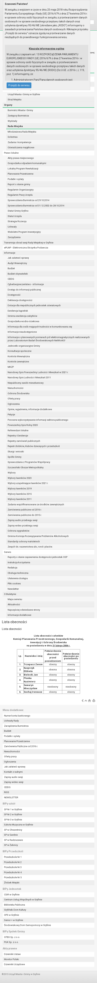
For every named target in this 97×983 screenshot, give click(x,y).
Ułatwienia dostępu (18, 578)
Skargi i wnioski (16, 451)
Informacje (9, 252)
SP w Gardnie (11, 834)
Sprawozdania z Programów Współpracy (29, 462)
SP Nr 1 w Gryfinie (13, 809)
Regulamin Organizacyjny (21, 189)
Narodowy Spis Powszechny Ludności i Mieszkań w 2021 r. (38, 372)
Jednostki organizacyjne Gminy (24, 345)
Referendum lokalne (18, 430)
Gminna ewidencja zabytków (22, 316)
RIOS (6, 792)
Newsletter (13, 589)
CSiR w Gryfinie (11, 894)
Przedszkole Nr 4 (13, 872)
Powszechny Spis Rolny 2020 (23, 425)
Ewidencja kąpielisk (18, 310)
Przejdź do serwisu (19, 85)
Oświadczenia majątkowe (21, 147)
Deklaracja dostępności (20, 300)
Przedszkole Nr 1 (13, 857)
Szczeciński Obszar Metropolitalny (26, 467)
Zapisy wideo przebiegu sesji (23, 525)
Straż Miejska (14, 99)
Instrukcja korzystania (19, 562)
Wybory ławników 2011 (20, 499)
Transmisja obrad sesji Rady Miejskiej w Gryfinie (28, 242)
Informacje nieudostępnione (22, 332)
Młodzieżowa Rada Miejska (22, 131)
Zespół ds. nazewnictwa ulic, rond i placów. (30, 546)
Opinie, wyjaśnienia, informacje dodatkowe (30, 409)
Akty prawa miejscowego (21, 158)
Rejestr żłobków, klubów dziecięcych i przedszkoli (34, 446)
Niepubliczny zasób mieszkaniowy (26, 383)
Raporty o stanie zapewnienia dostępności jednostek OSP (37, 557)
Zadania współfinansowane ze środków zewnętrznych (36, 504)
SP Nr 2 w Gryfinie (13, 814)
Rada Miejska (15, 126)
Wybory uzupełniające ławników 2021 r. (28, 483)
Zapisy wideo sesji (13, 782)
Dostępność (14, 295)
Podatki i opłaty (16, 179)
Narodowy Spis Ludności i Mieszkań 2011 (29, 377)
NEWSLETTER (11, 797)
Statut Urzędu (15, 216)
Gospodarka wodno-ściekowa (23, 321)
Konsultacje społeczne (19, 351)
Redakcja (12, 567)
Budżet (11, 268)
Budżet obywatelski (18, 273)
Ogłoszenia (14, 404)
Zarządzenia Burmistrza (16, 726)
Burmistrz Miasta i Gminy (20, 110)
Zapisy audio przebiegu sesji (22, 520)
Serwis (7, 552)
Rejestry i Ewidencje (18, 435)
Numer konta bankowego (17, 715)
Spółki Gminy (14, 457)
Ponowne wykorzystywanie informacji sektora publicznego (38, 420)
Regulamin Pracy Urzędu (20, 195)
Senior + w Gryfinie (13, 920)
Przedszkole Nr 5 (13, 877)
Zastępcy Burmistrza (18, 115)
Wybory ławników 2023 (20, 478)
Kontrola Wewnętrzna (19, 356)
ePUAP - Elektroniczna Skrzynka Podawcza (26, 247)
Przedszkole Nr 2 (13, 862)
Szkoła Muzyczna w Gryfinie (18, 824)
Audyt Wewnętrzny (17, 263)
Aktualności (14, 604)
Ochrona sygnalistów (18, 530)
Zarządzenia (14, 237)
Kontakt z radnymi (13, 772)
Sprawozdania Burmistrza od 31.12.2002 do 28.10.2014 (36, 205)
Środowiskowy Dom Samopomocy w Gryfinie (27, 925)
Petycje (11, 414)
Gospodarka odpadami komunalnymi (27, 163)
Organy (8, 105)
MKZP (11, 367)
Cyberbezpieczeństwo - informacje (26, 284)
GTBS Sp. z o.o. (12, 937)
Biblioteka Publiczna (14, 904)
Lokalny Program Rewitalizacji (23, 168)
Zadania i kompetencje (19, 142)
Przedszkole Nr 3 (13, 867)
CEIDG (11, 279)
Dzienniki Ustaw (12, 954)
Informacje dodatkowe (19, 615)
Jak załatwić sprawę (18, 257)
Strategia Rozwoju (17, 221)
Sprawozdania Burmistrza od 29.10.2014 (28, 200)
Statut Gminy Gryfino (18, 210)
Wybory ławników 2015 (20, 494)
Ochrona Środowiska (18, 393)
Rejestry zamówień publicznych (24, 441)
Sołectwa (12, 137)
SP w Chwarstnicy (13, 829)
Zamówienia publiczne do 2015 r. (25, 515)
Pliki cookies (14, 583)
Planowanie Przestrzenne (20, 173)
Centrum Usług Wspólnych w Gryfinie (23, 899)
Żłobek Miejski (11, 882)
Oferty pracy (14, 398)
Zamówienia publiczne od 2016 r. (25, 509)
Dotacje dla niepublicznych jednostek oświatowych (34, 305)
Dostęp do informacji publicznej (24, 289)
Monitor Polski (11, 959)
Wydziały (12, 121)
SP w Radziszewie (13, 840)
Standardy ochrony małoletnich (24, 541)
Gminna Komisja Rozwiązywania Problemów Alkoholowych (38, 536)
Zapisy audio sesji (13, 777)
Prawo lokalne (11, 152)
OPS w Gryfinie (11, 915)
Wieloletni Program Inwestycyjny (24, 232)
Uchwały (12, 226)
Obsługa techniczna (18, 573)
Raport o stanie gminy (19, 184)
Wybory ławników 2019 (20, 488)
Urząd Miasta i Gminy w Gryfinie (24, 94)
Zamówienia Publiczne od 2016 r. (21, 746)
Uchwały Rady (11, 720)
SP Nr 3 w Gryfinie (13, 819)
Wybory (12, 472)
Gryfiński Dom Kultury (15, 909)
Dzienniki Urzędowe (14, 964)
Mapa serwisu (15, 599)
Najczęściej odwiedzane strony (24, 609)
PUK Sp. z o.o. (11, 942)
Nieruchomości (15, 388)
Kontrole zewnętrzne (18, 361)
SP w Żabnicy (11, 845)
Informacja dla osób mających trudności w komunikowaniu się (40, 326)
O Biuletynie (10, 594)
